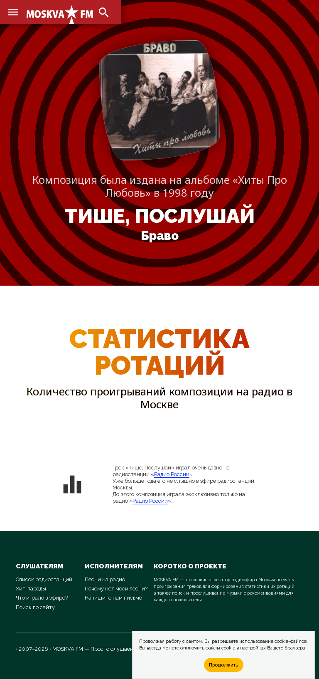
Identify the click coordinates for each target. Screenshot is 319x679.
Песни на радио (105, 579)
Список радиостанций (44, 579)
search (103, 12)
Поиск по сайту (35, 607)
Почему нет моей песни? (116, 588)
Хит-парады (31, 588)
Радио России (171, 474)
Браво (160, 236)
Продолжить (223, 665)
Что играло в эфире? (42, 598)
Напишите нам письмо (113, 598)
